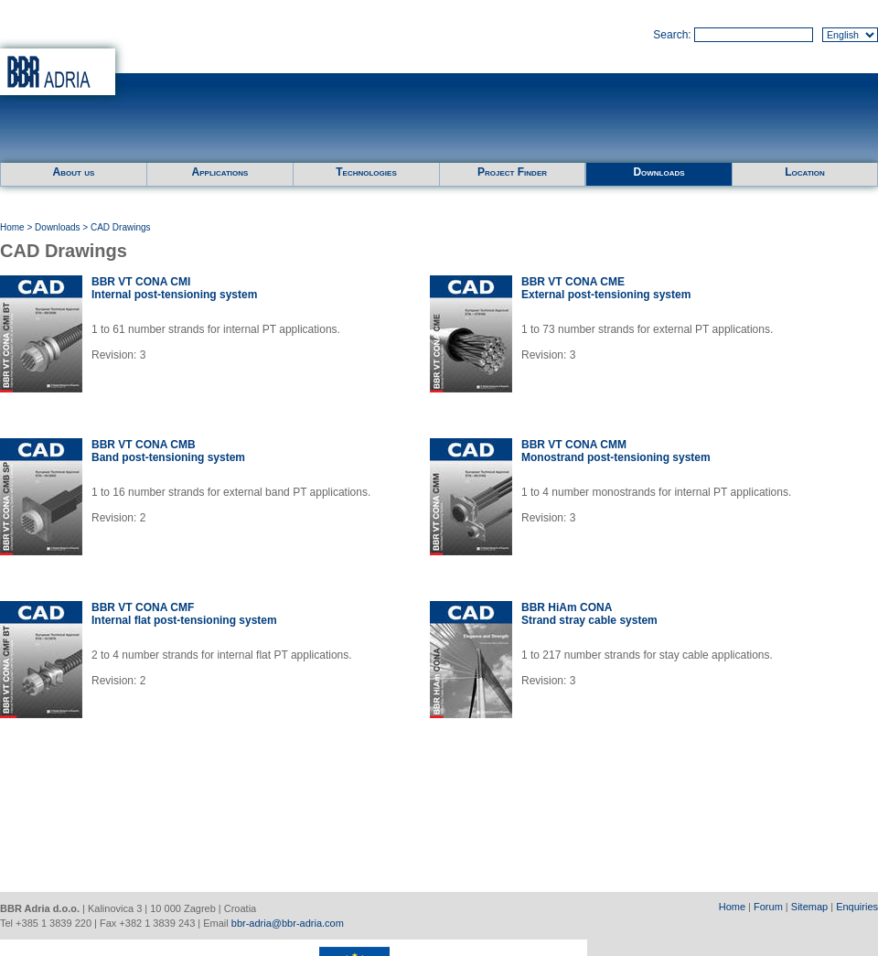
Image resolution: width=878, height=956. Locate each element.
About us (74, 172)
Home (12, 227)
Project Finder (512, 172)
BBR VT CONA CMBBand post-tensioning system (168, 451)
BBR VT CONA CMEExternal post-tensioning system (606, 288)
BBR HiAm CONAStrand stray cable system (589, 614)
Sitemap (809, 906)
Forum (768, 906)
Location (805, 172)
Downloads (658, 172)
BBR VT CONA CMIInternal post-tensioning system (174, 288)
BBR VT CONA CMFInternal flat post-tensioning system (184, 614)
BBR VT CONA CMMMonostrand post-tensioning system (616, 451)
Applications (220, 172)
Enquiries (857, 906)
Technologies (366, 172)
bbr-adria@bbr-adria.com (287, 923)
